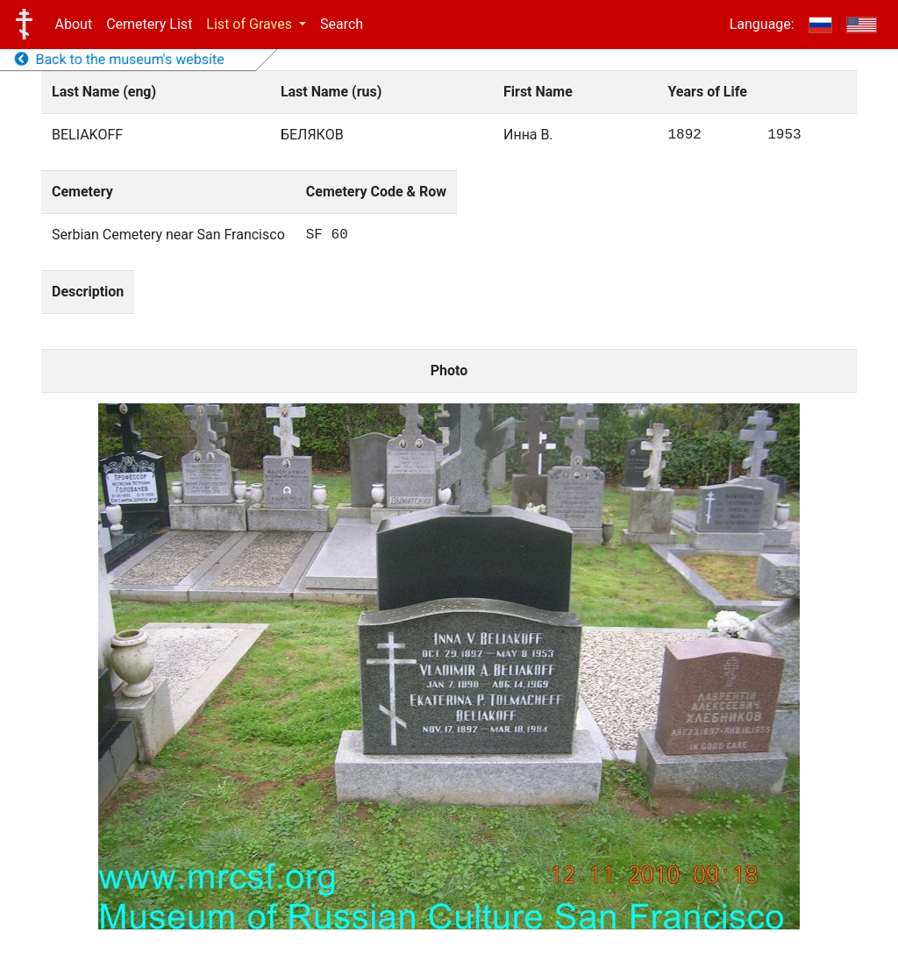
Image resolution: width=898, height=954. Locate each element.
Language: (762, 24)
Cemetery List (149, 24)
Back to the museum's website (119, 59)
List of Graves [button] (251, 24)
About (74, 24)
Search (341, 24)
